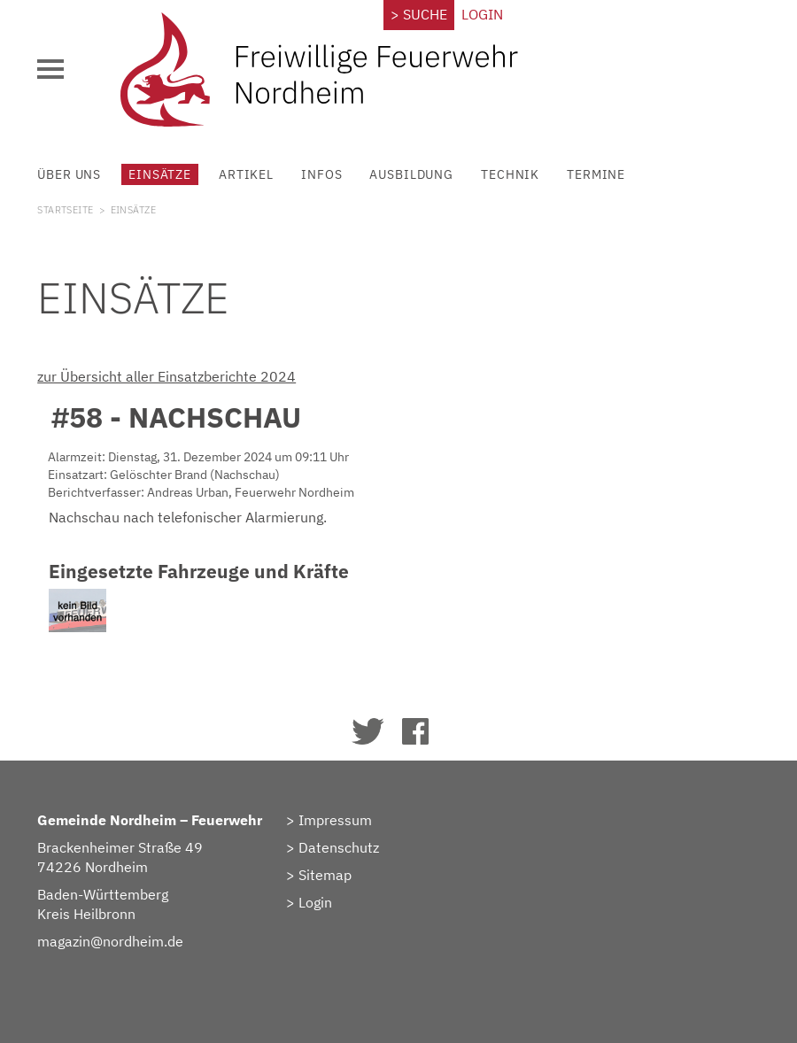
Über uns (69, 174)
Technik (510, 174)
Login (482, 14)
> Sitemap (319, 875)
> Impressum (329, 820)
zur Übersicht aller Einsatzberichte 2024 (166, 376)
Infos (321, 174)
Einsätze (159, 174)
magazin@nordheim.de (110, 941)
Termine (596, 174)
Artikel (246, 174)
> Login (309, 902)
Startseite (65, 210)
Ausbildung (411, 174)
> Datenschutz (332, 847)
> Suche (419, 14)
